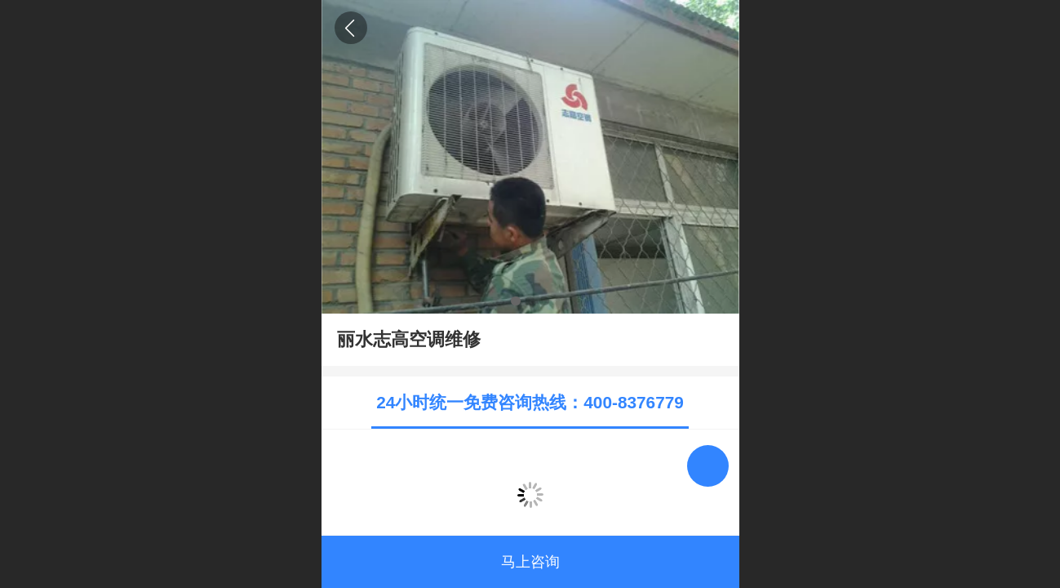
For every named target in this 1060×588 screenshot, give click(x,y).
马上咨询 (530, 562)
